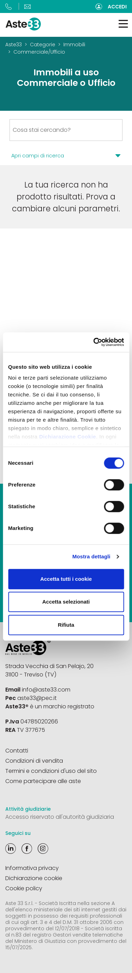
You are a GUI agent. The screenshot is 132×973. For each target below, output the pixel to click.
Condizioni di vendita (34, 761)
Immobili (74, 44)
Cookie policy (23, 888)
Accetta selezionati (66, 602)
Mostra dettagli (91, 556)
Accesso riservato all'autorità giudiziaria (59, 817)
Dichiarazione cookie (33, 878)
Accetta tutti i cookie (66, 579)
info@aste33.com (46, 690)
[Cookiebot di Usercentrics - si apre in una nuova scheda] (94, 342)
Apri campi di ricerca (37, 155)
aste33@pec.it (37, 698)
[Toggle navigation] (123, 24)
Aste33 (13, 44)
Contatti (16, 751)
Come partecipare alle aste (43, 781)
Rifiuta (66, 625)
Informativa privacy (32, 868)
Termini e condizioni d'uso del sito (51, 771)
